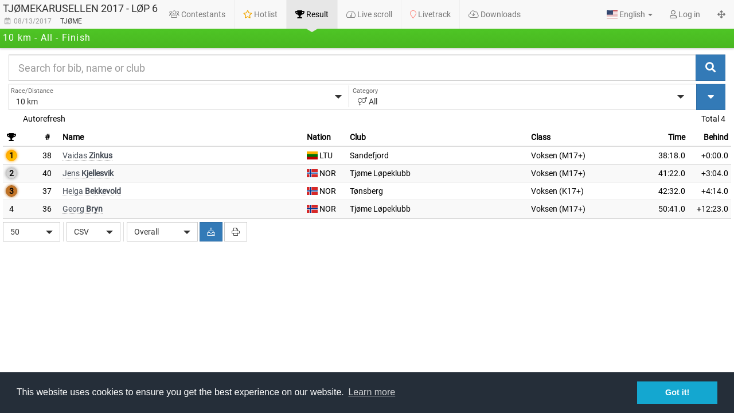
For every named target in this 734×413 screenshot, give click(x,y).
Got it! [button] (677, 392)
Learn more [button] (371, 392)
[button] (629, 14)
